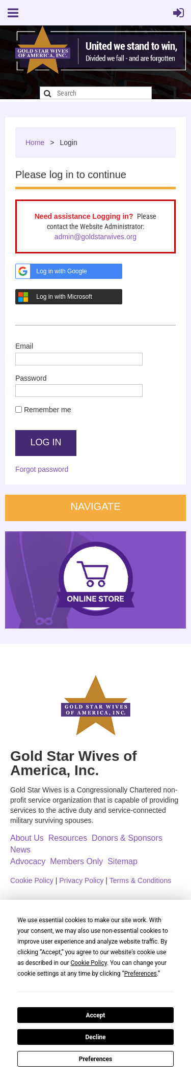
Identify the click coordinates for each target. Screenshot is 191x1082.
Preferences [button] (140, 973)
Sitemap (122, 861)
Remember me (47, 410)
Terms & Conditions (140, 880)
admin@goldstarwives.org (95, 237)
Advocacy (27, 861)
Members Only (76, 861)
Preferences (96, 1059)
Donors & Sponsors (127, 838)
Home (34, 142)
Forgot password (41, 469)
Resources (67, 838)
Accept (95, 1015)
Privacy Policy (81, 880)
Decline (95, 1037)
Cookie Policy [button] (88, 962)
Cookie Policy (31, 880)
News (20, 849)
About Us (27, 838)
